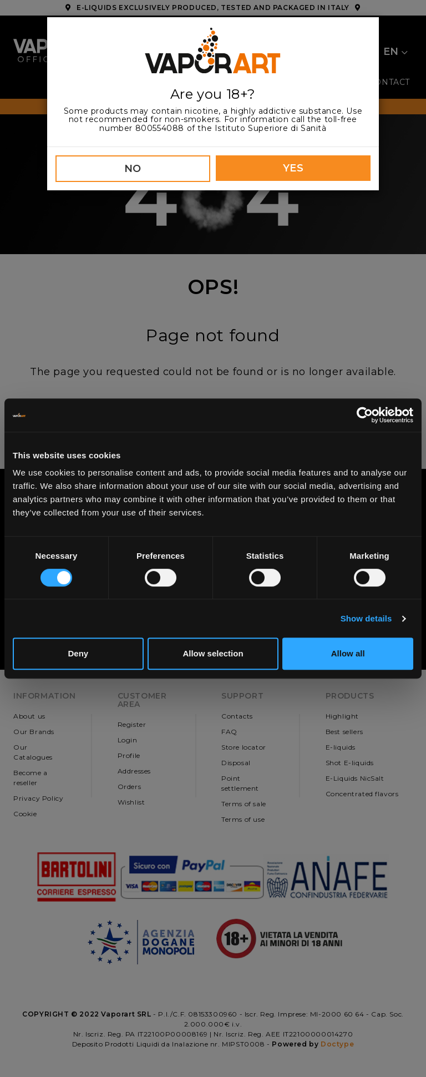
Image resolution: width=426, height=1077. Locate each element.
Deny (78, 653)
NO (132, 169)
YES (293, 168)
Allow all (348, 653)
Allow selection (212, 653)
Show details (366, 618)
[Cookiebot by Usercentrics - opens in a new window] (364, 415)
